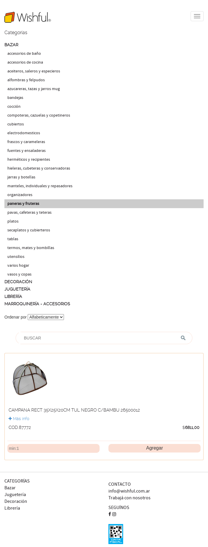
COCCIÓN (14, 106)
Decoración (15, 501)
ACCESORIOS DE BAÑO (24, 53)
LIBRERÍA (13, 296)
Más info (19, 418)
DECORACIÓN (18, 281)
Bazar (10, 488)
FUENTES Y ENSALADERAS (26, 150)
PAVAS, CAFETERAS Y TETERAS (29, 212)
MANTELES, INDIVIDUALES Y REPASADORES (39, 186)
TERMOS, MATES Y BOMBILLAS (30, 248)
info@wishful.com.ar (129, 491)
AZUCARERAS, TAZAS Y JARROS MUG (33, 89)
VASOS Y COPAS (19, 274)
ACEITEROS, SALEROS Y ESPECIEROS (33, 71)
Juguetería (15, 495)
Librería (12, 508)
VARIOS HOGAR (18, 265)
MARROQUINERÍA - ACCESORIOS (37, 303)
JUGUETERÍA (17, 289)
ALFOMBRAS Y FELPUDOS (26, 80)
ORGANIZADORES (19, 195)
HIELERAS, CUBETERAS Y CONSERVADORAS (38, 168)
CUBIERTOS (15, 124)
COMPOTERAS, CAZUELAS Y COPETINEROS (38, 115)
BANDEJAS (15, 97)
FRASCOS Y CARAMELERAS (26, 142)
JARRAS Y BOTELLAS (21, 177)
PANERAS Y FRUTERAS (23, 203)
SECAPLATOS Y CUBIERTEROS (28, 230)
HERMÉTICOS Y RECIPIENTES (28, 159)
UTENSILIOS (15, 256)
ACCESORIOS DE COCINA (25, 62)
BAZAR (11, 44)
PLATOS (13, 221)
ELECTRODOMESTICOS (23, 133)
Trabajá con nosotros (129, 498)
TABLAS (12, 239)
